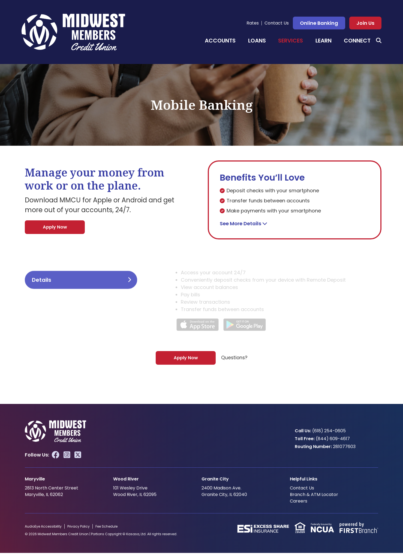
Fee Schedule (106, 527)
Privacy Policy (78, 527)
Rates (252, 23)
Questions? (234, 358)
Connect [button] (357, 40)
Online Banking (319, 23)
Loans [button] (257, 40)
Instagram (67, 456)
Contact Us (276, 23)
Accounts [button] (220, 40)
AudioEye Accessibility (43, 527)
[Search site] (378, 40)
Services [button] (290, 40)
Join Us (365, 23)
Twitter (77, 456)
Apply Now (55, 227)
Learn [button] (323, 40)
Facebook (55, 456)
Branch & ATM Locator (314, 495)
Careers (298, 502)
